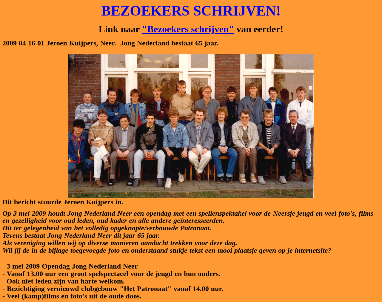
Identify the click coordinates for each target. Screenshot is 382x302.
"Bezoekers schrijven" (188, 29)
